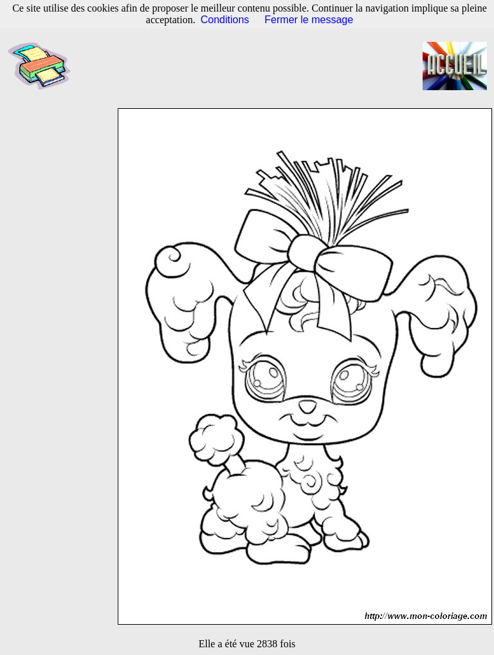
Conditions (225, 19)
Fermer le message (308, 19)
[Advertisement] (253, 66)
